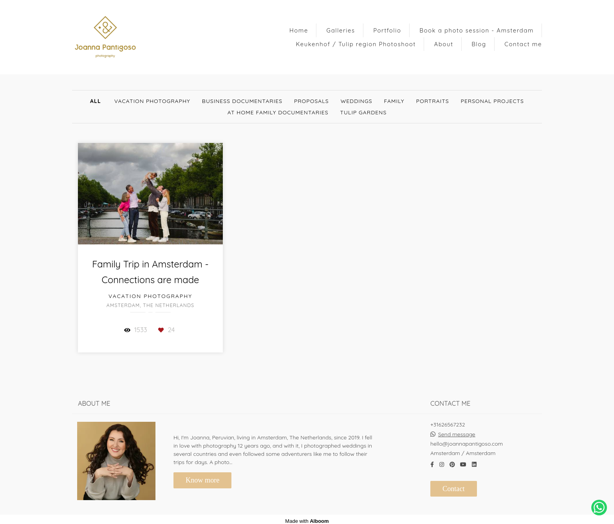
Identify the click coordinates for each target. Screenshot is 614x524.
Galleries (341, 30)
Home (298, 30)
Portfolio (387, 30)
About (443, 44)
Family (394, 101)
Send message (456, 431)
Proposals (311, 101)
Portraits (432, 101)
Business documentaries (242, 101)
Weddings (356, 101)
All (95, 101)
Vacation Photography (152, 101)
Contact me (523, 44)
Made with (307, 517)
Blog (478, 44)
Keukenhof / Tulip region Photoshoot (356, 44)
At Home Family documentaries (278, 112)
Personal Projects (492, 101)
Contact (453, 485)
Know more (202, 477)
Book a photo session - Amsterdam (476, 30)
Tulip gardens (363, 112)
